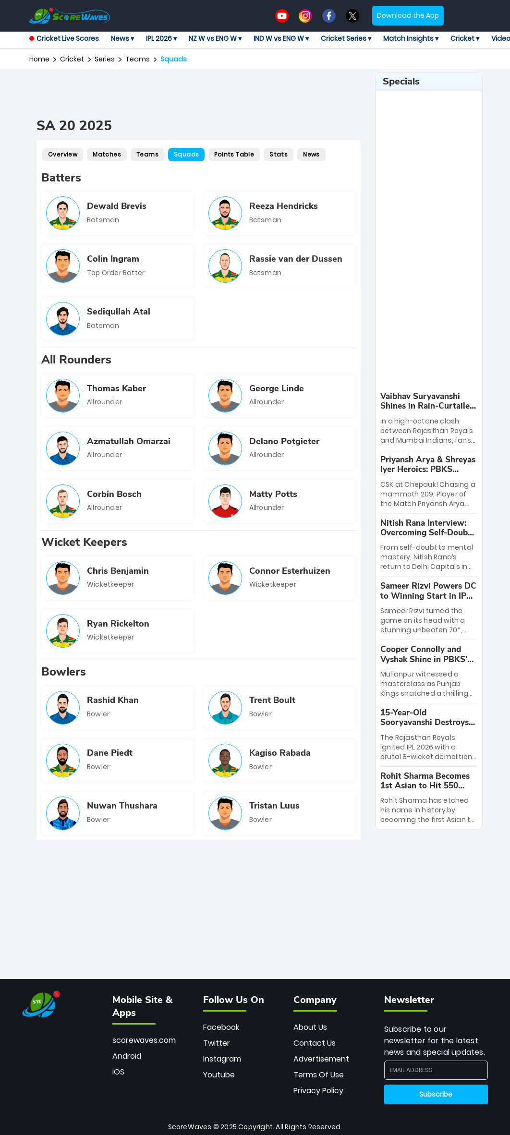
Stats (278, 154)
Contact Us (314, 1043)
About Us (310, 1027)
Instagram (222, 1059)
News (311, 154)
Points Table (234, 154)
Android (126, 1056)
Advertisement (321, 1059)
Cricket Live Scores (64, 38)
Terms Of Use (318, 1074)
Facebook (221, 1027)
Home (39, 59)
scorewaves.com (144, 1040)
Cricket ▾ (464, 38)
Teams (137, 59)
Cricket (72, 59)
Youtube (219, 1074)
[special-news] (428, 418)
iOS (118, 1071)
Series (105, 59)
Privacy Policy (318, 1090)
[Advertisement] (211, 93)
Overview (62, 154)
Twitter (216, 1043)
